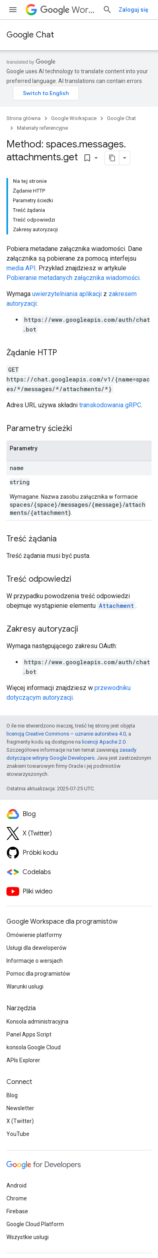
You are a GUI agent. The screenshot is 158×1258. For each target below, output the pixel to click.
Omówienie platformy (34, 935)
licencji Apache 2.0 (103, 742)
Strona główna (23, 118)
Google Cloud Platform (35, 1224)
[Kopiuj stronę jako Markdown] (112, 158)
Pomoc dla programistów (38, 973)
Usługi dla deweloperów (36, 948)
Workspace (68, 9)
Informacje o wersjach (34, 960)
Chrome (16, 1198)
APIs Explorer (23, 1060)
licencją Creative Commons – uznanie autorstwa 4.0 (66, 734)
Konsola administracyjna (37, 1021)
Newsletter (20, 1108)
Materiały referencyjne (42, 128)
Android (16, 1185)
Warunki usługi (24, 986)
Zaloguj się (133, 9)
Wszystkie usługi (27, 1237)
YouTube (17, 1134)
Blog (12, 1095)
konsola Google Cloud (33, 1047)
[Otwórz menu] (13, 9)
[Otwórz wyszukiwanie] (107, 10)
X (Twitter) (20, 1121)
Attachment (116, 605)
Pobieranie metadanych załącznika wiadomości (73, 278)
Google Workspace (73, 118)
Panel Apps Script (28, 1034)
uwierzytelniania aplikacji (67, 294)
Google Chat (30, 35)
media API (21, 268)
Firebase (17, 1211)
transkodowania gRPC (110, 405)
